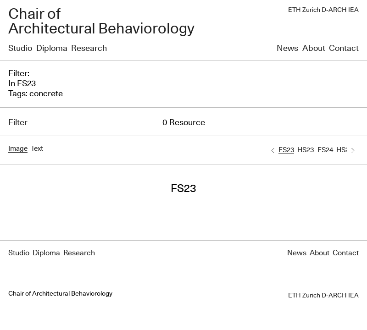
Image (18, 148)
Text (37, 148)
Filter (18, 123)
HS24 (344, 150)
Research (89, 48)
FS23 (286, 150)
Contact (344, 48)
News (287, 48)
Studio (20, 48)
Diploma (51, 48)
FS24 (325, 150)
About (313, 48)
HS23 (305, 150)
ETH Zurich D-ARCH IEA (323, 10)
